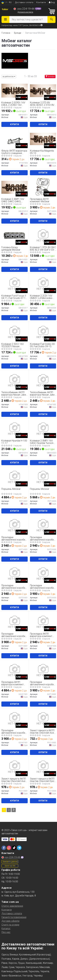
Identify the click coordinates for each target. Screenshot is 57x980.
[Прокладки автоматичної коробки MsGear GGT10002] (43, 670)
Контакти (41, 2)
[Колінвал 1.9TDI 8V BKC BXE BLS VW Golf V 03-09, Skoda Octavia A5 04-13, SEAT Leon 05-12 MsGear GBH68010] (43, 235)
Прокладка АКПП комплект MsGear (39, 200)
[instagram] (9, 848)
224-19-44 (24, 8)
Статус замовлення (12, 906)
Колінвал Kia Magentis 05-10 (42, 152)
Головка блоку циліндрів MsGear (10, 248)
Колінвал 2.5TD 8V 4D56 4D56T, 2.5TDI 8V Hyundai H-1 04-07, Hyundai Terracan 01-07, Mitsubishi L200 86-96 (42, 103)
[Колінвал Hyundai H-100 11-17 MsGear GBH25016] (14, 428)
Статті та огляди (10, 924)
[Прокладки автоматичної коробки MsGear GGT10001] (14, 621)
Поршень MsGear (11, 489)
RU (10, 2)
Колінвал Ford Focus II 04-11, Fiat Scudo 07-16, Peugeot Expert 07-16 (14, 297)
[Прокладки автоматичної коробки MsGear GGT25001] (14, 573)
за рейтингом (8, 76)
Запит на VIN (10, 866)
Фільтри (50, 76)
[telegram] (19, 848)
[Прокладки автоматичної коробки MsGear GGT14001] (14, 525)
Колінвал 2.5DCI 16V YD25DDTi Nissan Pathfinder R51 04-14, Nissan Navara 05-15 (12, 345)
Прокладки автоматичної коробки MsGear (13, 538)
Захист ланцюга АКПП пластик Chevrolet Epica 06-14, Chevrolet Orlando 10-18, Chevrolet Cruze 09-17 (43, 780)
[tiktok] (14, 848)
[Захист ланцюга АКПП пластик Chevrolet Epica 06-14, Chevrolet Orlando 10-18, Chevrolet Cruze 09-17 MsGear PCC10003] (43, 766)
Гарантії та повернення (14, 917)
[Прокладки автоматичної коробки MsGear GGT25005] (43, 525)
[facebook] (4, 848)
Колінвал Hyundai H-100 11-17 (14, 442)
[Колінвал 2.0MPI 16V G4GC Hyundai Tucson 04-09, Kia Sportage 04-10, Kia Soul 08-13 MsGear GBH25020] (43, 428)
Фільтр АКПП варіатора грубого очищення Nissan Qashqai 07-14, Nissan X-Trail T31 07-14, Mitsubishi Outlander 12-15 (14, 152)
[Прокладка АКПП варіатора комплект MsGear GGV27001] (14, 670)
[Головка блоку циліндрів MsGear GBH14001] (14, 235)
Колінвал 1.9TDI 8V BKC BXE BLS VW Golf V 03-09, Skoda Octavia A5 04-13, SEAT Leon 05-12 (43, 248)
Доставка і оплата (24, 2)
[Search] (51, 19)
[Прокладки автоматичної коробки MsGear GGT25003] (43, 573)
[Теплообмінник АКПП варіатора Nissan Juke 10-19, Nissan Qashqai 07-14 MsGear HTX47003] (14, 380)
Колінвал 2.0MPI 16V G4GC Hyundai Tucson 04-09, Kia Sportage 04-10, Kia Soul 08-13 (42, 442)
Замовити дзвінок (10, 862)
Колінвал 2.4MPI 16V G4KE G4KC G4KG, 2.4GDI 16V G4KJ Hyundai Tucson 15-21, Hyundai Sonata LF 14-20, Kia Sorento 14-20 (13, 200)
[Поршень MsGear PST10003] (43, 477)
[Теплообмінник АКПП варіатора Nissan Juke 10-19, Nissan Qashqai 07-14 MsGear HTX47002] (43, 380)
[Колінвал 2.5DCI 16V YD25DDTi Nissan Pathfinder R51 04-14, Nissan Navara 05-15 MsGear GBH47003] (14, 332)
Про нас (6, 932)
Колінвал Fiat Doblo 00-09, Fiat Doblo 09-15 (42, 345)
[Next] (13, 810)
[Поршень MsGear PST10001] (14, 477)
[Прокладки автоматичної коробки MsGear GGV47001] (14, 718)
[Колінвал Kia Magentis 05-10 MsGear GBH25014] (43, 138)
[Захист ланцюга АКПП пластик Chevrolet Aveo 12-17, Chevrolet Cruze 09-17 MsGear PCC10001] (14, 766)
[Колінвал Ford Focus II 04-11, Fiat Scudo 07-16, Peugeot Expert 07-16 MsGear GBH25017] (14, 283)
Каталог (6, 928)
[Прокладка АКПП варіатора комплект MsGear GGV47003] (43, 621)
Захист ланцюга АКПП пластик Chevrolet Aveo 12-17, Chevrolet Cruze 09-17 (42, 731)
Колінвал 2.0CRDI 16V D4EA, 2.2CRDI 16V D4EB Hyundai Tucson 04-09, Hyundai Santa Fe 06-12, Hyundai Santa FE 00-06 (14, 103)
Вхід (52, 2)
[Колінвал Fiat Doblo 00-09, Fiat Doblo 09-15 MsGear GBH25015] (43, 332)
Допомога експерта (25, 12)
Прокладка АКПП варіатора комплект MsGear (41, 635)
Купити (14, 124)
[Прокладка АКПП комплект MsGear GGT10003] (43, 187)
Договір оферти (10, 921)
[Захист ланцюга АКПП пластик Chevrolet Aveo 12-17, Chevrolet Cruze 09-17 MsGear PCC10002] (43, 718)
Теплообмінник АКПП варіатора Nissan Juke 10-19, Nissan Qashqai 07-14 (13, 393)
